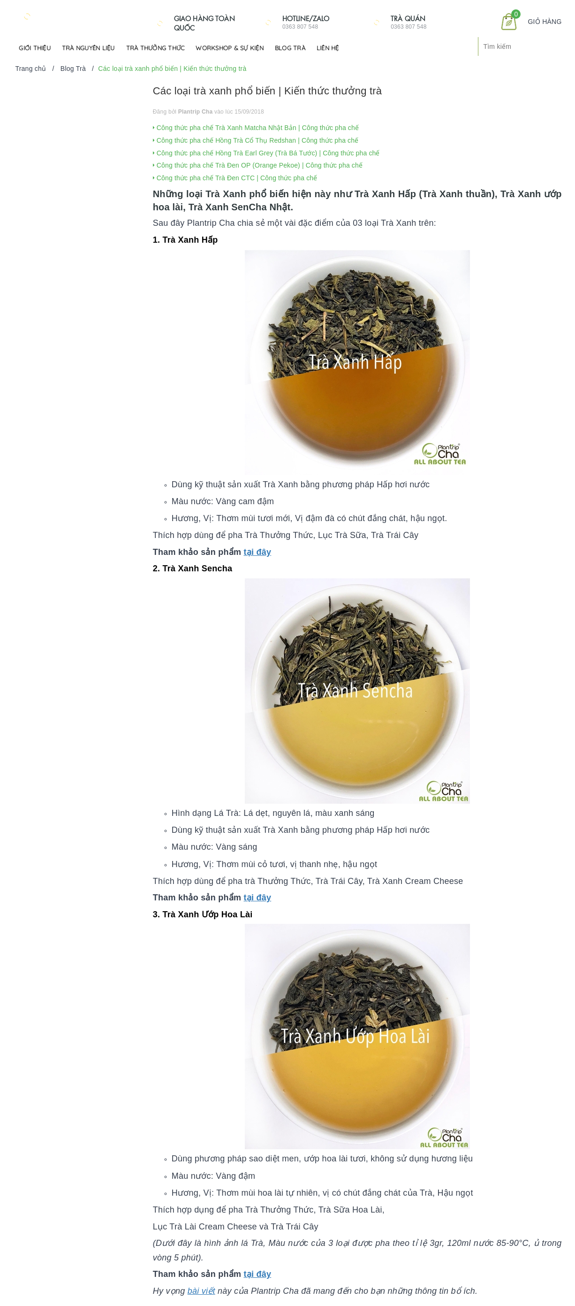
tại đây (257, 552)
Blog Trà (290, 48)
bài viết (201, 1291)
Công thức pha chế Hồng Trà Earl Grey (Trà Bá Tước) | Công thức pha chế (266, 153)
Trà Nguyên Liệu (88, 48)
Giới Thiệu (35, 48)
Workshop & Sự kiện (230, 48)
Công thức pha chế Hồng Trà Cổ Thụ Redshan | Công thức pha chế (256, 140)
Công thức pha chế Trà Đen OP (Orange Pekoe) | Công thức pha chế (258, 165)
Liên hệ (328, 48)
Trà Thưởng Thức (155, 48)
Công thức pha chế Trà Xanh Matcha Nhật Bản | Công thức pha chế (256, 127)
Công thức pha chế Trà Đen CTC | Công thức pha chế (235, 178)
